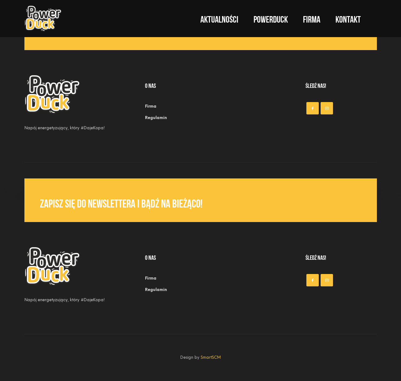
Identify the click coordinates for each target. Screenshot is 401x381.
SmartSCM (211, 357)
